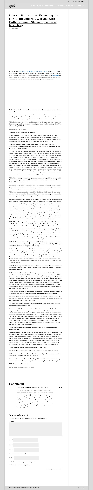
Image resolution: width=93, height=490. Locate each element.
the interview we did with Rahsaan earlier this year (33, 71)
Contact (77, 2)
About (82, 2)
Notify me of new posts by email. (20, 465)
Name (11, 440)
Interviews (49, 6)
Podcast (60, 6)
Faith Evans (55, 75)
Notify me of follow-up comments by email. (23, 462)
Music (39, 6)
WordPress (36, 487)
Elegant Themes (20, 487)
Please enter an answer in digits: (18, 454)
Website (11, 450)
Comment (12, 421)
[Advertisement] (39, 371)
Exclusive (69, 6)
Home (33, 6)
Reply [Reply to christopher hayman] (60, 388)
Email (11, 445)
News (79, 6)
